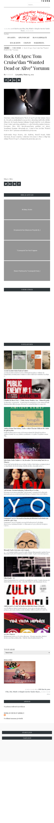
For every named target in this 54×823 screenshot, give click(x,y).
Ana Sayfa (11, 37)
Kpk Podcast (24, 37)
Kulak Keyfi (15, 43)
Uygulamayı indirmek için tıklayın (14, 707)
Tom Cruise (16, 48)
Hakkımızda (39, 43)
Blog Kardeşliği (40, 37)
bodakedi (9, 74)
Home (7, 48)
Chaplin (27, 43)
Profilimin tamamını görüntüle (13, 718)
